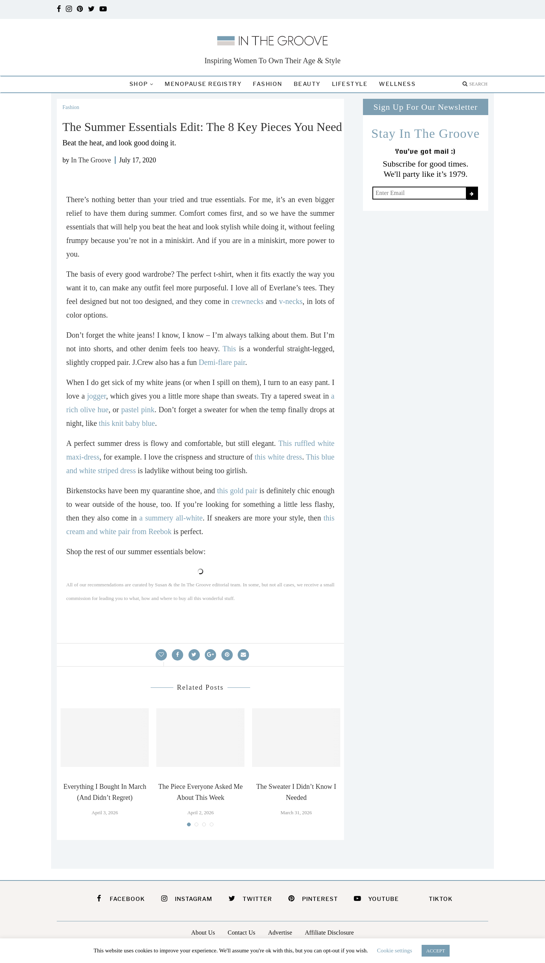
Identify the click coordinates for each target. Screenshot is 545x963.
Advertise (280, 932)
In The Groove (91, 160)
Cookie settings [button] (394, 950)
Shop (138, 84)
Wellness (397, 84)
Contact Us (241, 932)
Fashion (267, 84)
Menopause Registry (203, 84)
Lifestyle (350, 84)
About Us (203, 932)
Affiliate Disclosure (329, 932)
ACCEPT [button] (435, 951)
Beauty (307, 84)
